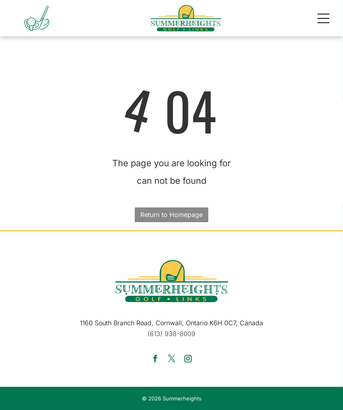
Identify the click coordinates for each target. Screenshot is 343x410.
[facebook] (155, 359)
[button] (323, 18)
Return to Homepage (171, 215)
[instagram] (187, 359)
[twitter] (171, 359)
